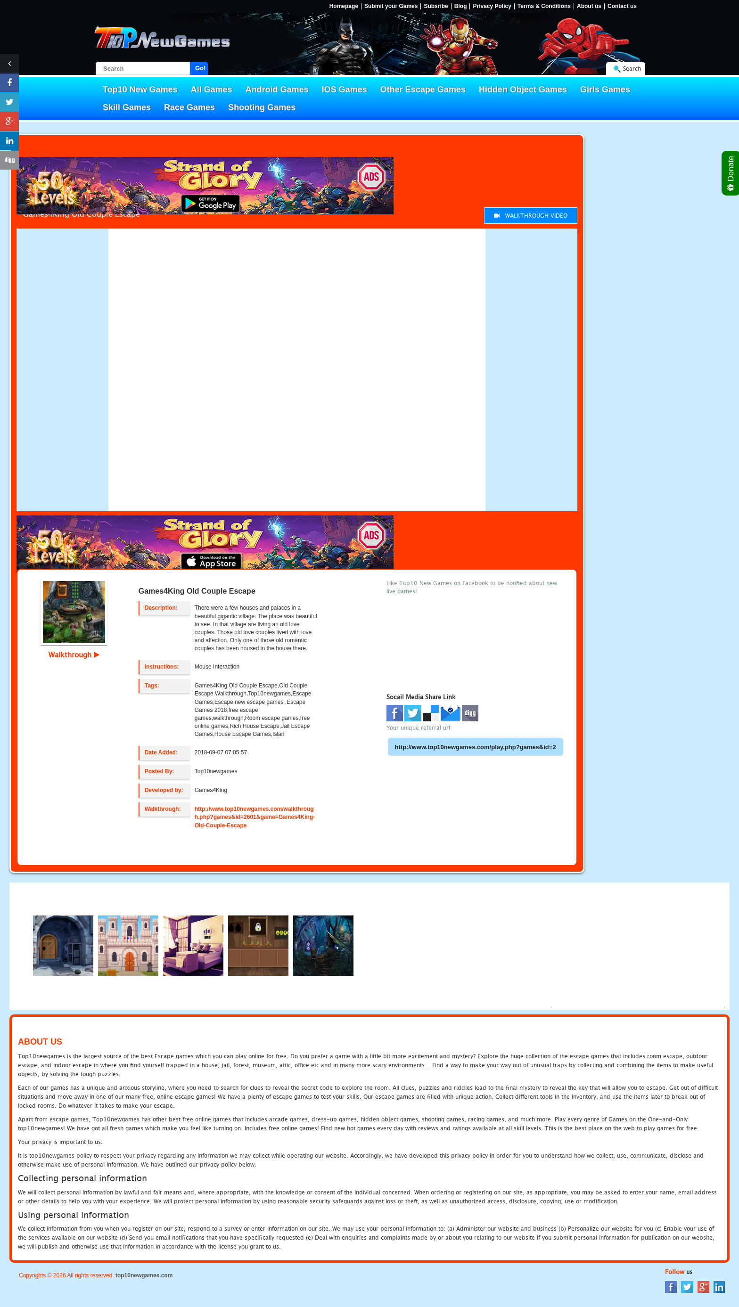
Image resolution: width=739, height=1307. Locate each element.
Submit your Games (391, 6)
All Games (211, 89)
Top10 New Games (140, 89)
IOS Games (344, 89)
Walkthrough (74, 654)
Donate (731, 173)
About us (589, 6)
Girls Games (605, 89)
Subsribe (436, 6)
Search (632, 68)
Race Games (189, 107)
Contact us (622, 6)
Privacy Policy (492, 6)
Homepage (343, 6)
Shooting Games (262, 107)
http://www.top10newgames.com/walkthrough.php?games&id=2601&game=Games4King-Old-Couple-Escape (255, 817)
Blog (460, 6)
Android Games (277, 89)
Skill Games (127, 107)
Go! (200, 68)
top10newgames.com (143, 1275)
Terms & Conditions (544, 6)
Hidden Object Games (523, 89)
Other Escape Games (423, 89)
